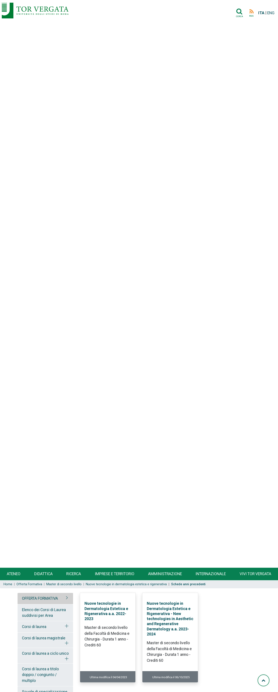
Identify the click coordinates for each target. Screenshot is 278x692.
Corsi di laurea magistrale (43, 638)
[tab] (45, 598)
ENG (270, 13)
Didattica (43, 574)
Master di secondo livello (64, 584)
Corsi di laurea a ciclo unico (45, 653)
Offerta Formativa (29, 584)
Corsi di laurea (34, 626)
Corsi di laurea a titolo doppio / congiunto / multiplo (40, 675)
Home (8, 584)
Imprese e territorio (114, 574)
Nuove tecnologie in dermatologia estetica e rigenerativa (126, 584)
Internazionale (210, 574)
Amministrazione (165, 574)
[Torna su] (263, 680)
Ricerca (73, 574)
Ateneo (13, 574)
